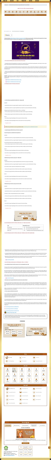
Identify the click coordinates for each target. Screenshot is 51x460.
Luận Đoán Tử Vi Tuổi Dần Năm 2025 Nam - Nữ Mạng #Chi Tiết (25, 439)
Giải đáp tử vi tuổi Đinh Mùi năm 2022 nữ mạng (14, 81)
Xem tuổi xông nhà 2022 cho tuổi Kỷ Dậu (12, 308)
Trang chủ (5, 0)
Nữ (12, 329)
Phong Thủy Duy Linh (11, 312)
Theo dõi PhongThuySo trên (18, 31)
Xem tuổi (12, 0)
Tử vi (17, 0)
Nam (10, 329)
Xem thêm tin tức (25, 443)
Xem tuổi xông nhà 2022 (10, 259)
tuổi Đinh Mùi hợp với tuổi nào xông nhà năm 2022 (17, 38)
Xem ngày (37, 0)
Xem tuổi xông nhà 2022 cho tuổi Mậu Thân (12, 306)
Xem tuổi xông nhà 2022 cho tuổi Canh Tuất (12, 310)
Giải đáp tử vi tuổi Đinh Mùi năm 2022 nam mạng (14, 79)
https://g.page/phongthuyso (10, 455)
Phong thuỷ (24, 0)
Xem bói (30, 0)
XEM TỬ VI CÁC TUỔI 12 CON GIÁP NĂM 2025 (25, 8)
